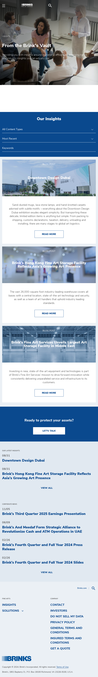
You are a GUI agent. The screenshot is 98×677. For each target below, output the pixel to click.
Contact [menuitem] (57, 604)
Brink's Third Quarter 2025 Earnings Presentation (44, 514)
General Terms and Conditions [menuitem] (66, 630)
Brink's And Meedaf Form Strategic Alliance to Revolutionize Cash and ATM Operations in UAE (42, 529)
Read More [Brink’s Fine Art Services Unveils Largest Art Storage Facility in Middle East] (53, 392)
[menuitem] (92, 5)
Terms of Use (62, 667)
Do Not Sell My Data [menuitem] (66, 616)
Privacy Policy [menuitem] (62, 622)
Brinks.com (82, 588)
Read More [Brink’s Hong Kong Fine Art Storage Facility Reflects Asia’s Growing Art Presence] (53, 313)
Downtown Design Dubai (23, 460)
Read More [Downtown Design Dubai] (53, 233)
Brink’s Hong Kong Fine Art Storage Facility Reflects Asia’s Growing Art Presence (46, 476)
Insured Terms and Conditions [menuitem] (66, 640)
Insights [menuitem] (9, 604)
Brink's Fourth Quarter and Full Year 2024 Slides (43, 562)
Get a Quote (60, 648)
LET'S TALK (49, 431)
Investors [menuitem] (58, 610)
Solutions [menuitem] (10, 611)
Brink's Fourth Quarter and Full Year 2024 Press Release (42, 547)
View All (47, 488)
